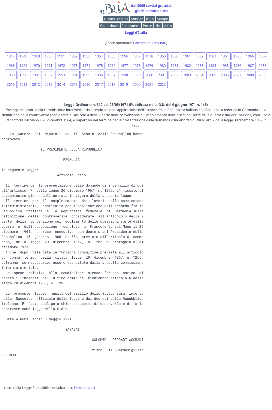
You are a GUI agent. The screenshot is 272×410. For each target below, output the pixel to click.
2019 (124, 84)
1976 (111, 65)
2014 (61, 84)
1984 (212, 65)
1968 (11, 65)
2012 (36, 84)
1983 (200, 65)
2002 (174, 75)
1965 (237, 56)
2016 (86, 84)
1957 (137, 56)
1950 (48, 56)
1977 (124, 65)
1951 (61, 56)
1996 (99, 75)
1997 (111, 75)
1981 (174, 65)
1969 (23, 65)
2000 (149, 75)
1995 (86, 75)
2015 (74, 84)
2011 (23, 84)
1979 (149, 65)
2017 (99, 84)
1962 (200, 56)
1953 (86, 56)
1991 (36, 75)
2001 (162, 75)
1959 (162, 56)
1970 (36, 65)
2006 (225, 75)
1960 (174, 56)
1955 (111, 56)
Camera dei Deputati (149, 43)
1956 (124, 56)
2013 (48, 84)
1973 (74, 65)
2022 (162, 84)
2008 (250, 75)
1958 (149, 56)
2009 (263, 75)
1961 (187, 56)
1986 (237, 65)
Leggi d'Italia (136, 32)
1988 (263, 65)
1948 (23, 56)
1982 (187, 65)
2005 (212, 75)
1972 (61, 65)
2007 (237, 75)
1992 (48, 75)
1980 (162, 65)
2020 (137, 84)
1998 (124, 75)
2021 (149, 84)
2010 (11, 84)
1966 (250, 56)
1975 (99, 65)
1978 (137, 65)
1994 (74, 75)
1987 (250, 65)
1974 (86, 65)
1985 (225, 65)
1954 (99, 56)
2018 (111, 84)
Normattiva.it (84, 387)
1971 (48, 65)
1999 (137, 75)
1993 (61, 75)
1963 (212, 56)
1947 (11, 56)
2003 (187, 75)
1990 (23, 75)
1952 (74, 56)
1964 (225, 56)
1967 (263, 56)
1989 (11, 75)
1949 (36, 56)
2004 (200, 75)
